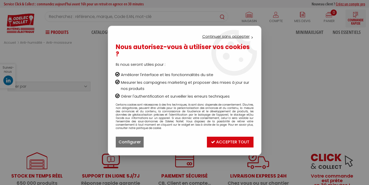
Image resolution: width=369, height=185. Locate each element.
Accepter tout (230, 142)
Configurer (130, 142)
